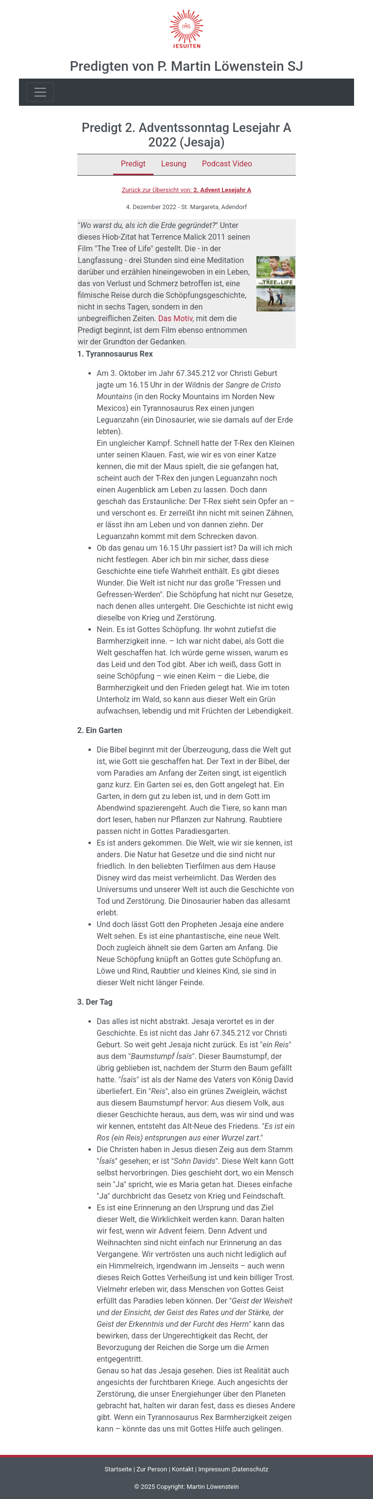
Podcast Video (227, 163)
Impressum (214, 1469)
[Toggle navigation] (40, 92)
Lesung (173, 163)
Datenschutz (250, 1469)
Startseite (118, 1469)
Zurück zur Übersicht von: (187, 190)
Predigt (133, 163)
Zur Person (151, 1469)
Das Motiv (175, 318)
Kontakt (183, 1469)
